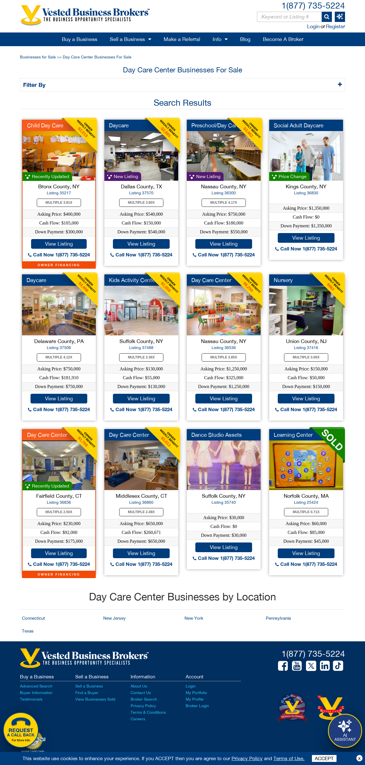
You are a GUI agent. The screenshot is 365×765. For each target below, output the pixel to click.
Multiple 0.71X (306, 512)
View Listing (59, 244)
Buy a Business (79, 39)
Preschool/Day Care (215, 125)
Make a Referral (182, 39)
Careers (138, 719)
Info (217, 39)
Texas (28, 631)
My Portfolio (196, 692)
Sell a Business (127, 39)
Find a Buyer (86, 692)
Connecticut (33, 618)
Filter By (35, 84)
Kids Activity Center (133, 280)
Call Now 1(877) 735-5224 (59, 255)
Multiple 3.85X (223, 357)
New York (193, 618)
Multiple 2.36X (141, 357)
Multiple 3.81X (59, 203)
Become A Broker (283, 39)
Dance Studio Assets (216, 435)
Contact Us (141, 692)
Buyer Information (36, 692)
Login (313, 26)
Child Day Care (45, 125)
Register (335, 26)
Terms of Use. (289, 758)
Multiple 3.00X (306, 357)
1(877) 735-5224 (313, 5)
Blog (245, 39)
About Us (139, 686)
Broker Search (144, 699)
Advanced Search (36, 686)
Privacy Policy (143, 705)
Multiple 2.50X (59, 512)
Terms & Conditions (148, 712)
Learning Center (293, 435)
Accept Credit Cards (32, 751)
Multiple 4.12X (59, 357)
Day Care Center (211, 280)
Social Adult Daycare (298, 125)
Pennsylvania (278, 618)
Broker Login (197, 705)
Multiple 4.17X (223, 203)
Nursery (283, 280)
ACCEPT (324, 758)
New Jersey (114, 618)
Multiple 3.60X (141, 203)
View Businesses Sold (95, 699)
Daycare (119, 125)
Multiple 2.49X (141, 512)
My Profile (195, 699)
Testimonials (31, 699)
